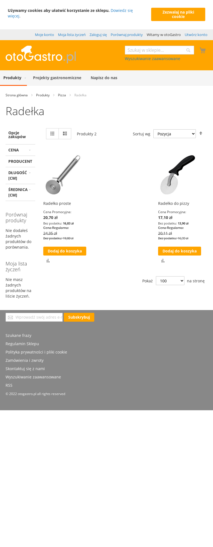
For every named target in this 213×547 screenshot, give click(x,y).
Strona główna (17, 95)
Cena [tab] (13, 150)
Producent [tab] (20, 161)
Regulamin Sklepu (22, 343)
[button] (48, 260)
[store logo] (41, 61)
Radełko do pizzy (173, 203)
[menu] (106, 78)
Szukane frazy (18, 335)
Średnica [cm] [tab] (18, 192)
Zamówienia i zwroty (25, 360)
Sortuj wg (141, 133)
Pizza (62, 95)
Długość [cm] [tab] (17, 175)
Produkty (43, 95)
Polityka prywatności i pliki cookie (36, 352)
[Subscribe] (79, 317)
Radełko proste (57, 203)
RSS (9, 385)
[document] (106, 15)
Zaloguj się (98, 34)
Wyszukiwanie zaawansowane (152, 58)
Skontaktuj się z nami (25, 368)
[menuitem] (13, 78)
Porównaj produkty (127, 34)
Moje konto (44, 34)
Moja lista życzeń (72, 34)
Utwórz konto (196, 34)
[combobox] (159, 50)
